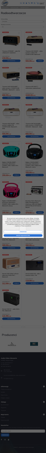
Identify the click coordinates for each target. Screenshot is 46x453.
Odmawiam (23, 231)
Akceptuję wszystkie (23, 235)
